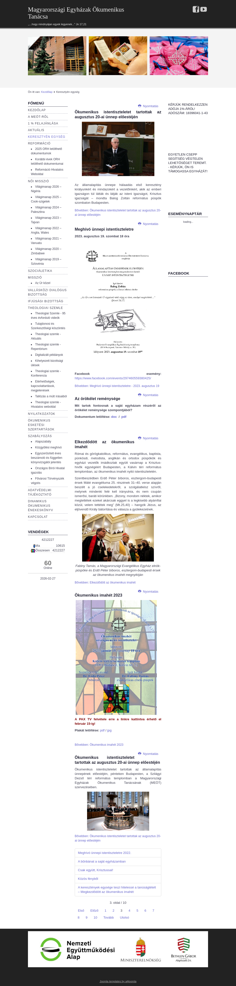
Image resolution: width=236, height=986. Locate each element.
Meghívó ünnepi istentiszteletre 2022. (104, 853)
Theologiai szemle (45, 308)
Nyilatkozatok (41, 414)
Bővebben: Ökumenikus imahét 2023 (99, 744)
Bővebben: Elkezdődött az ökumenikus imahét (105, 582)
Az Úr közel (42, 283)
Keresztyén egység (46, 137)
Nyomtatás (148, 106)
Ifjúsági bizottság (45, 301)
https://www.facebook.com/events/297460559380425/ (113, 378)
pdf (123, 417)
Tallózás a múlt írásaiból (51, 396)
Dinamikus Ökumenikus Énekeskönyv (40, 506)
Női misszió (38, 181)
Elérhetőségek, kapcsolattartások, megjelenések (43, 386)
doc (114, 417)
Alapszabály (43, 441)
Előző (94, 910)
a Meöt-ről (38, 117)
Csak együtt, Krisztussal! (95, 870)
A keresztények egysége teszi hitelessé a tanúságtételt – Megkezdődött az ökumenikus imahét (117, 889)
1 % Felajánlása (43, 123)
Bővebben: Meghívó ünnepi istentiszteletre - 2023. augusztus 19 (117, 386)
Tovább (108, 917)
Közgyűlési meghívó (48, 447)
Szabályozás (40, 436)
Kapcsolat (38, 517)
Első (81, 910)
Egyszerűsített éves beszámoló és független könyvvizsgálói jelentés (46, 458)
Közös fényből (88, 879)
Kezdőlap (46, 91)
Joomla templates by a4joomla (118, 981)
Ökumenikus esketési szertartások (41, 425)
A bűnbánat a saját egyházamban (102, 861)
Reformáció (39, 143)
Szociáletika (40, 271)
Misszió (35, 277)
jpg (109, 730)
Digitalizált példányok (49, 355)
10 (95, 917)
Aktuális (36, 130)
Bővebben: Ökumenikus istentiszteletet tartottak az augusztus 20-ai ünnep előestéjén (118, 213)
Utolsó (124, 917)
